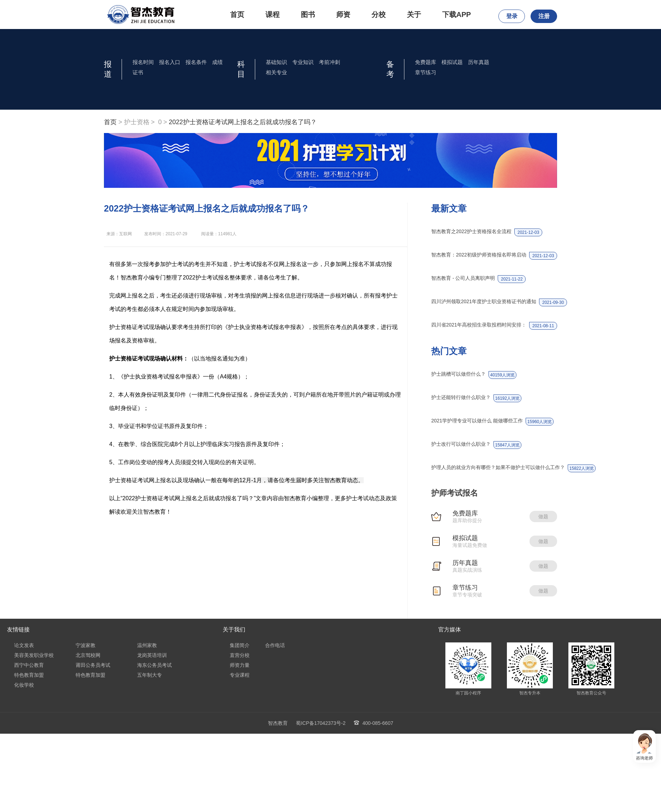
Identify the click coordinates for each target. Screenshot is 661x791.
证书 (138, 72)
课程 (272, 14)
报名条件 (196, 62)
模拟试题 (452, 62)
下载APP (456, 14)
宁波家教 (85, 645)
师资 (343, 14)
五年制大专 (149, 675)
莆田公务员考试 (93, 665)
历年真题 (478, 62)
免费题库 (425, 62)
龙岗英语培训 (152, 655)
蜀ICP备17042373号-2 (320, 723)
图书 (308, 14)
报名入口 (169, 62)
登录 (511, 16)
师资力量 (240, 665)
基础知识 (276, 62)
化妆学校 (24, 685)
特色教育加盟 (29, 675)
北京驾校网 (88, 655)
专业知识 (303, 62)
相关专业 (276, 72)
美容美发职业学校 (34, 655)
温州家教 (147, 645)
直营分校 (240, 655)
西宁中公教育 (29, 665)
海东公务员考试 (154, 665)
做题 (543, 516)
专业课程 (240, 675)
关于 (414, 14)
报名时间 (143, 62)
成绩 (217, 62)
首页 (237, 14)
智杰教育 (278, 723)
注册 (544, 16)
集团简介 (240, 645)
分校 (379, 14)
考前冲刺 (329, 62)
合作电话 (275, 645)
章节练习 (425, 72)
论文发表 (24, 645)
